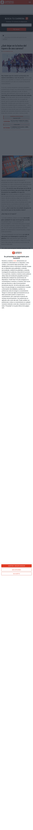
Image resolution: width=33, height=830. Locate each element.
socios (15, 260)
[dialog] (16, 539)
